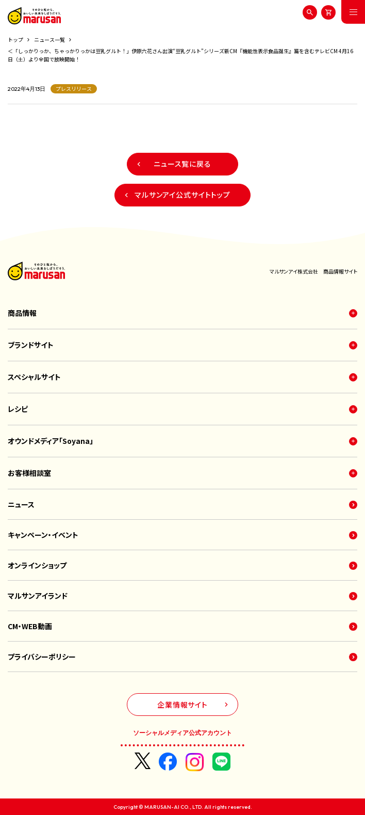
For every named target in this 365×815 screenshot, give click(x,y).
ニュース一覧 (49, 39)
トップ (15, 39)
